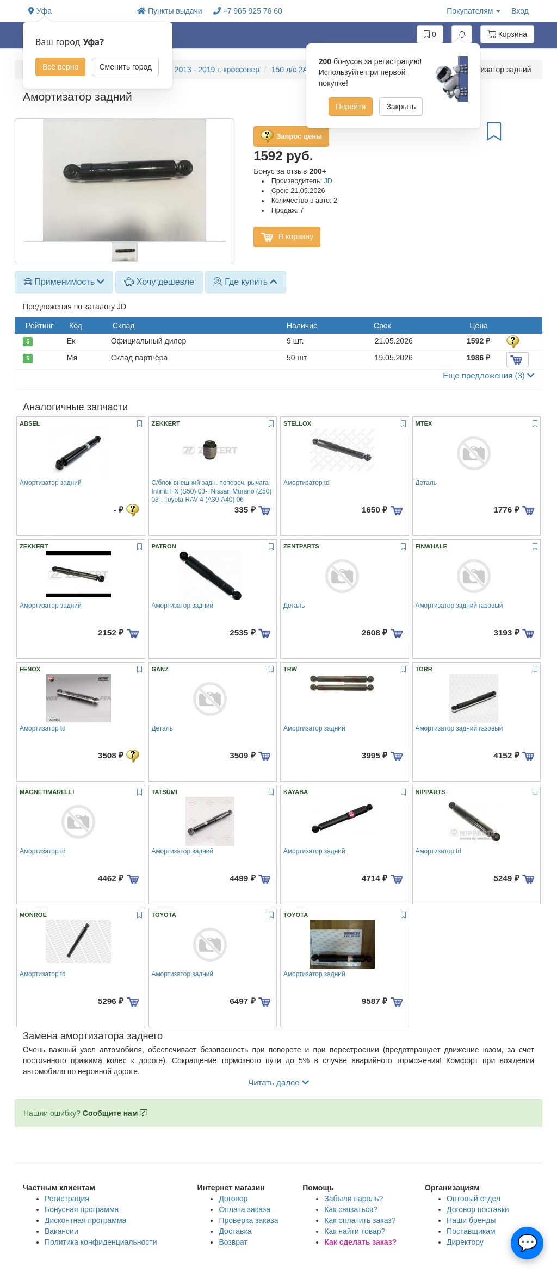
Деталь (426, 482)
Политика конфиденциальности (101, 1242)
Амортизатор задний (51, 482)
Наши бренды (471, 1220)
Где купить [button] (246, 281)
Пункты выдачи (169, 11)
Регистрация (67, 1198)
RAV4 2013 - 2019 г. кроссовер (206, 69)
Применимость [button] (63, 281)
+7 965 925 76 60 (247, 11)
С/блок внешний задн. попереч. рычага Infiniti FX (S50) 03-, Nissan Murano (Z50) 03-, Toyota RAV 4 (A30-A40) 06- (212, 491)
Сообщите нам (115, 1113)
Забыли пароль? (353, 1198)
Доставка (235, 1231)
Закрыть (401, 106)
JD (328, 181)
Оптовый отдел (473, 1198)
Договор (233, 1198)
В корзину (287, 237)
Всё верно (60, 67)
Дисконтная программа (85, 1220)
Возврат (233, 1242)
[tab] (64, 282)
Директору (465, 1242)
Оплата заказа (244, 1209)
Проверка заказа (248, 1220)
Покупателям (473, 11)
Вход (520, 11)
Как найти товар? (354, 1231)
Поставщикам (471, 1231)
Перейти (351, 106)
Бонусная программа (82, 1209)
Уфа (40, 11)
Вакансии (61, 1231)
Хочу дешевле (159, 281)
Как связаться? (350, 1209)
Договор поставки (478, 1209)
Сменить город (125, 67)
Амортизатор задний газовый (459, 605)
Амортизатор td (306, 482)
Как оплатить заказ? (359, 1220)
